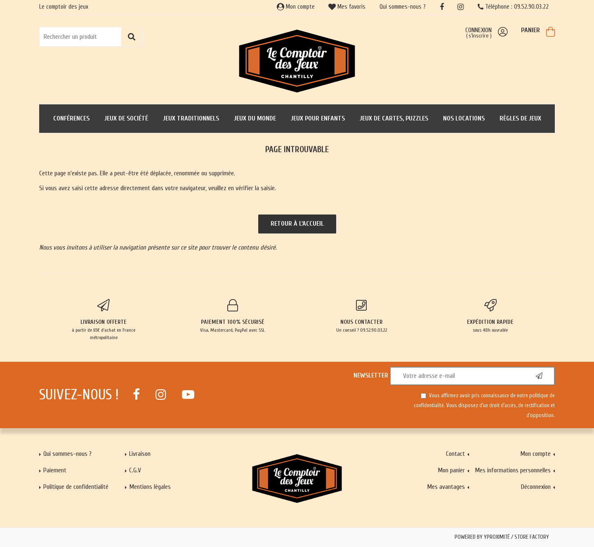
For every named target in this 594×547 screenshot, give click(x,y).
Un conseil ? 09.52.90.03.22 (361, 316)
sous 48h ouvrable (491, 316)
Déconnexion (536, 486)
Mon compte (296, 6)
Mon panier (451, 470)
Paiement (54, 470)
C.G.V (135, 470)
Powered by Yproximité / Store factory (502, 537)
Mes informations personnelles (513, 470)
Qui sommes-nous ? (403, 6)
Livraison (140, 453)
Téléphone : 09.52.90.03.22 (513, 6)
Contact (455, 453)
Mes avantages (446, 486)
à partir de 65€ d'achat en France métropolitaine (104, 319)
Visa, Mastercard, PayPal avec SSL (233, 316)
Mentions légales (150, 486)
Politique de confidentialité (75, 486)
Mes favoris (346, 6)
